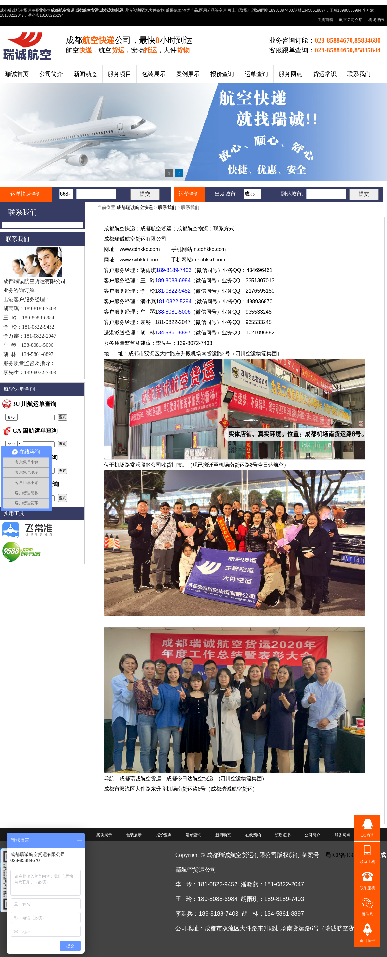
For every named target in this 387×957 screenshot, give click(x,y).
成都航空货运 (156, 228)
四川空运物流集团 (256, 353)
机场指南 (376, 20)
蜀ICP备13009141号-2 (352, 855)
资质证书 (283, 835)
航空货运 (135, 239)
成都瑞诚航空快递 (135, 207)
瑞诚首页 (17, 74)
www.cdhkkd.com (140, 249)
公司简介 (51, 74)
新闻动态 (85, 74)
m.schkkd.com (208, 259)
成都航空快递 (119, 228)
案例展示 (188, 74)
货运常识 (325, 74)
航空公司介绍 (351, 20)
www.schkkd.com (140, 259)
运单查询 (256, 74)
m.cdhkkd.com (209, 249)
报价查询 (222, 74)
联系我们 (359, 74)
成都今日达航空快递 (189, 778)
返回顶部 (367, 940)
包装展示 (153, 74)
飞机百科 (325, 20)
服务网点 (290, 74)
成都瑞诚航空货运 (140, 778)
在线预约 (253, 835)
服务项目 (119, 74)
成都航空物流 (192, 228)
